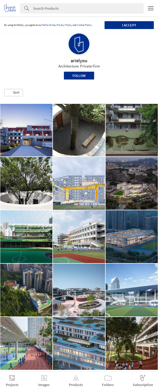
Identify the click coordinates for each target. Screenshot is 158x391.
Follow (79, 75)
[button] (13, 92)
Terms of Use (49, 25)
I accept (129, 25)
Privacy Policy (64, 25)
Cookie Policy (84, 25)
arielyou (79, 61)
